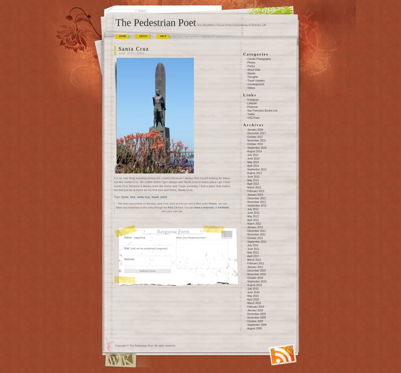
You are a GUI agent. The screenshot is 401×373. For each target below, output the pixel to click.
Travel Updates (256, 80)
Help (163, 36)
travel (155, 197)
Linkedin (252, 103)
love (132, 197)
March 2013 (254, 187)
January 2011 (255, 267)
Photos (213, 203)
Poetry (251, 66)
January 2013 (255, 194)
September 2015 (257, 147)
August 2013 (254, 173)
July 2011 (253, 245)
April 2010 (253, 299)
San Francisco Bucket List (262, 110)
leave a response (204, 207)
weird (163, 197)
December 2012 (256, 198)
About (143, 36)
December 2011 (256, 230)
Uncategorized (255, 84)
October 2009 (255, 321)
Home (122, 36)
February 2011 (255, 263)
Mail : (146, 248)
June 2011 (253, 249)
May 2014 (253, 162)
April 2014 (253, 165)
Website (129, 259)
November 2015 (256, 140)
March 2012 (254, 223)
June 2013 (253, 176)
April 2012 (253, 220)
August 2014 (254, 151)
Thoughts (252, 77)
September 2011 (257, 241)
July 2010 (253, 288)
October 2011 (255, 238)
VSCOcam (253, 117)
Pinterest (252, 107)
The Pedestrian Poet (156, 22)
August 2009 (254, 328)
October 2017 (255, 137)
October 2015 (255, 144)
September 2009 (257, 324)
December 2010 (256, 270)
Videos (251, 87)
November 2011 (256, 234)
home (125, 197)
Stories (251, 73)
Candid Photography (259, 59)
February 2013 (255, 191)
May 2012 (253, 216)
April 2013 (253, 183)
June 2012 (253, 212)
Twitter (251, 114)
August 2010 (254, 285)
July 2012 (253, 209)
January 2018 (255, 129)
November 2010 (256, 274)
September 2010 (257, 281)
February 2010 (255, 306)
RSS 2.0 (172, 207)
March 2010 (254, 303)
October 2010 (255, 277)
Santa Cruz (134, 49)
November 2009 (256, 317)
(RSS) (271, 348)
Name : (134, 237)
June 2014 (253, 158)
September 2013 (257, 169)
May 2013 (253, 180)
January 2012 (255, 227)
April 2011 (253, 256)
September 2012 (257, 205)
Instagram (253, 99)
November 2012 (256, 202)
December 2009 (256, 314)
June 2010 (253, 292)
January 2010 (255, 310)
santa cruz (143, 197)
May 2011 (253, 252)
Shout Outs (253, 69)
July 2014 (253, 155)
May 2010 (253, 296)
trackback (223, 207)
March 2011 (254, 259)
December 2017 (256, 133)
